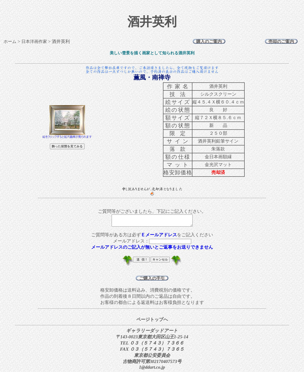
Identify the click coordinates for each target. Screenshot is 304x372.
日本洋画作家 (34, 41)
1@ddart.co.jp (152, 369)
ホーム (10, 41)
